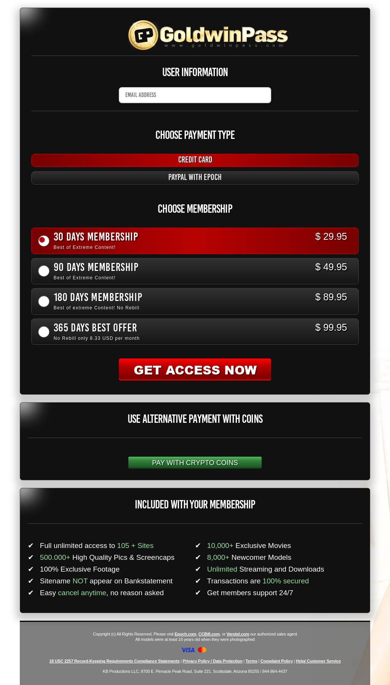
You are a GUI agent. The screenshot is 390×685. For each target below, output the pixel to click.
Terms (251, 661)
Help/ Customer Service (318, 661)
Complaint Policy (277, 661)
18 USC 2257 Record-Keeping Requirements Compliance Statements (114, 661)
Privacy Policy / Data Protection (213, 661)
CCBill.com (209, 634)
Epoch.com (185, 634)
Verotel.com (238, 634)
